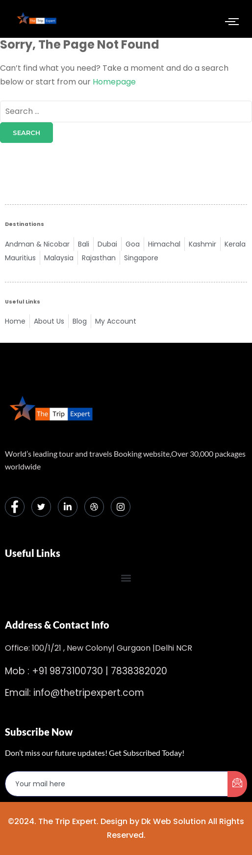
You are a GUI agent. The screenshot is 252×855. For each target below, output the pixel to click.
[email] (116, 784)
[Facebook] (15, 507)
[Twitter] (41, 507)
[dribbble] (94, 507)
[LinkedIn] (67, 507)
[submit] (237, 784)
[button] (126, 578)
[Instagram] (120, 507)
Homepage (114, 81)
